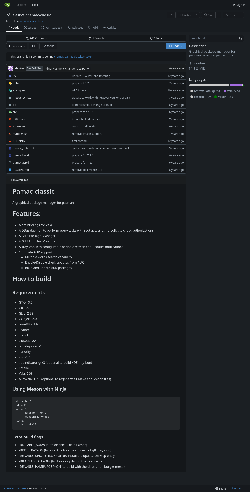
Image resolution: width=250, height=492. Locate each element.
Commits (36, 38)
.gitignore (19, 119)
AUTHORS (19, 126)
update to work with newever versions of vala (101, 97)
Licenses (236, 488)
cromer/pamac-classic (32, 21)
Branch (96, 38)
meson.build (21, 155)
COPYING (19, 141)
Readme (197, 63)
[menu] (221, 488)
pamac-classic (39, 15)
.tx (14, 76)
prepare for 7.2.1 (83, 112)
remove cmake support (87, 133)
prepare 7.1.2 (80, 83)
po (14, 105)
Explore (21, 5)
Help (35, 5)
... (88, 68)
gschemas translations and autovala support (100, 148)
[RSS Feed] (171, 15)
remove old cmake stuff (87, 170)
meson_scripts (22, 97)
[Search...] (240, 38)
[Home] (7, 4)
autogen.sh (20, 133)
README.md (21, 170)
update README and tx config (91, 76)
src (15, 112)
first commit (80, 141)
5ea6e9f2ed (34, 68)
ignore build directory (86, 119)
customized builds (83, 126)
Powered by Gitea (15, 488)
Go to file (48, 46)
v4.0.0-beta (79, 90)
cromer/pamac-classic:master (73, 56)
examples (19, 90)
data (16, 83)
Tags (156, 38)
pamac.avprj (21, 162)
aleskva (18, 15)
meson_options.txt (25, 148)
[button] (33, 46)
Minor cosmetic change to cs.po (65, 68)
